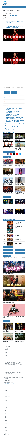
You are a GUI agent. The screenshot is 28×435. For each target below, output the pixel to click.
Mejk (5, 413)
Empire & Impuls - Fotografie (6, 342)
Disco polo (8, 257)
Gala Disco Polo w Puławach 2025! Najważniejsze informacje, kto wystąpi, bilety (7, 216)
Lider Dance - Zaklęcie (18, 243)
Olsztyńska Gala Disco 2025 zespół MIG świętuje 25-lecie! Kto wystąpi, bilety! (19, 216)
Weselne (20, 257)
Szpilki (5, 428)
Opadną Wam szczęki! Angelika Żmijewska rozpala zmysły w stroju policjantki (19, 184)
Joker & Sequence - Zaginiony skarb (6, 331)
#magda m (5, 105)
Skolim (6, 423)
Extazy (6, 401)
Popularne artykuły (7, 157)
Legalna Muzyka (6, 320)
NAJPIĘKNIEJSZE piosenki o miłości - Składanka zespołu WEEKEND (19, 148)
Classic (6, 393)
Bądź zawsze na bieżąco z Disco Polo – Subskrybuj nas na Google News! (15, 97)
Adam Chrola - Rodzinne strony (19, 342)
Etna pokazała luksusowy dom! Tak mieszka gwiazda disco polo (14, 109)
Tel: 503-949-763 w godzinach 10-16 (9, 383)
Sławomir (5, 427)
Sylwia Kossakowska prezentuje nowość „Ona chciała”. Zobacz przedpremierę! (14, 126)
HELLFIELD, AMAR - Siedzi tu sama (19, 227)
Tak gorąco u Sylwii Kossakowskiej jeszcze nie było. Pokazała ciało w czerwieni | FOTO (19, 175)
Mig (5, 416)
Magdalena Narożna (8, 411)
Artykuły (15, 7)
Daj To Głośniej (7, 396)
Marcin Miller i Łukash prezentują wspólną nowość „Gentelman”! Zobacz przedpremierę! (8, 193)
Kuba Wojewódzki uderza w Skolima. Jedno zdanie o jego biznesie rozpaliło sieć (20, 166)
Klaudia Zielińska (7, 409)
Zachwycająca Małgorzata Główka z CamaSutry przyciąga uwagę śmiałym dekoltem (15, 121)
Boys (5, 392)
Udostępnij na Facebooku (7, 93)
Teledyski (19, 7)
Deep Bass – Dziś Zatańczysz (19, 231)
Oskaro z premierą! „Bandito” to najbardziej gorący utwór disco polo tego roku (14, 129)
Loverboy (6, 410)
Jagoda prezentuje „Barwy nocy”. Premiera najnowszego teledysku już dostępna (15, 24)
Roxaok (6, 421)
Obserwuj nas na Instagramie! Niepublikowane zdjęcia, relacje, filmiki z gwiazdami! (15, 101)
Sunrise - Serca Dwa (18, 239)
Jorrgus (6, 407)
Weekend (5, 433)
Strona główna (7, 348)
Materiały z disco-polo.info (11, 258)
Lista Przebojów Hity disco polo (9, 219)
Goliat (5, 13)
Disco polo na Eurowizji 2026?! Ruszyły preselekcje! (15, 123)
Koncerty (6, 352)
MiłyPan (6, 420)
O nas (6, 358)
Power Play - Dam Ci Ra (7, 287)
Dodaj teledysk (20, 250)
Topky (5, 431)
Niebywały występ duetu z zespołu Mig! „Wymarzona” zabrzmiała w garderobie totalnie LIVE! (14, 27)
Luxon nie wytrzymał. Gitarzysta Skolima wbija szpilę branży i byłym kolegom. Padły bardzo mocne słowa (8, 166)
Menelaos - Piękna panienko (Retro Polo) (19, 331)
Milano (6, 417)
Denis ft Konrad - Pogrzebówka (18, 140)
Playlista (14, 257)
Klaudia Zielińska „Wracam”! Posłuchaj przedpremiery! (13, 112)
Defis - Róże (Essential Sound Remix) (7, 140)
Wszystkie (5, 257)
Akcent (6, 387)
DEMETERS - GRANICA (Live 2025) (9, 273)
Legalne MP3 (7, 353)
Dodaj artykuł (9, 250)
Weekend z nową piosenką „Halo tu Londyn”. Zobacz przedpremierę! (14, 22)
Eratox (6, 400)
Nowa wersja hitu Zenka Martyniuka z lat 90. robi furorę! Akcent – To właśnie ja (14, 115)
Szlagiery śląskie (17, 257)
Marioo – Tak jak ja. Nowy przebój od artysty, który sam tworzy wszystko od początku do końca (19, 193)
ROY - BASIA (17, 235)
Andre (6, 389)
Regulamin (6, 355)
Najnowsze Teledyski (7, 255)
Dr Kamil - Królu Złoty (7, 147)
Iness (5, 403)
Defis (5, 399)
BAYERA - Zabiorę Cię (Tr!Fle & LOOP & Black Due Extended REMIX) (13, 317)
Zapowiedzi (23, 257)
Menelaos (6, 414)
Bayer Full (6, 390)
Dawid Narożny (7, 397)
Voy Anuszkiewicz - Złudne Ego (8, 302)
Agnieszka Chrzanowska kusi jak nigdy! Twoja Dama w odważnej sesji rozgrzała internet (14, 118)
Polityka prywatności (8, 356)
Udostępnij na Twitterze (14, 93)
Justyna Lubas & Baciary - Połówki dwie (19, 223)
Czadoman (6, 394)
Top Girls (5, 430)
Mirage (6, 419)
